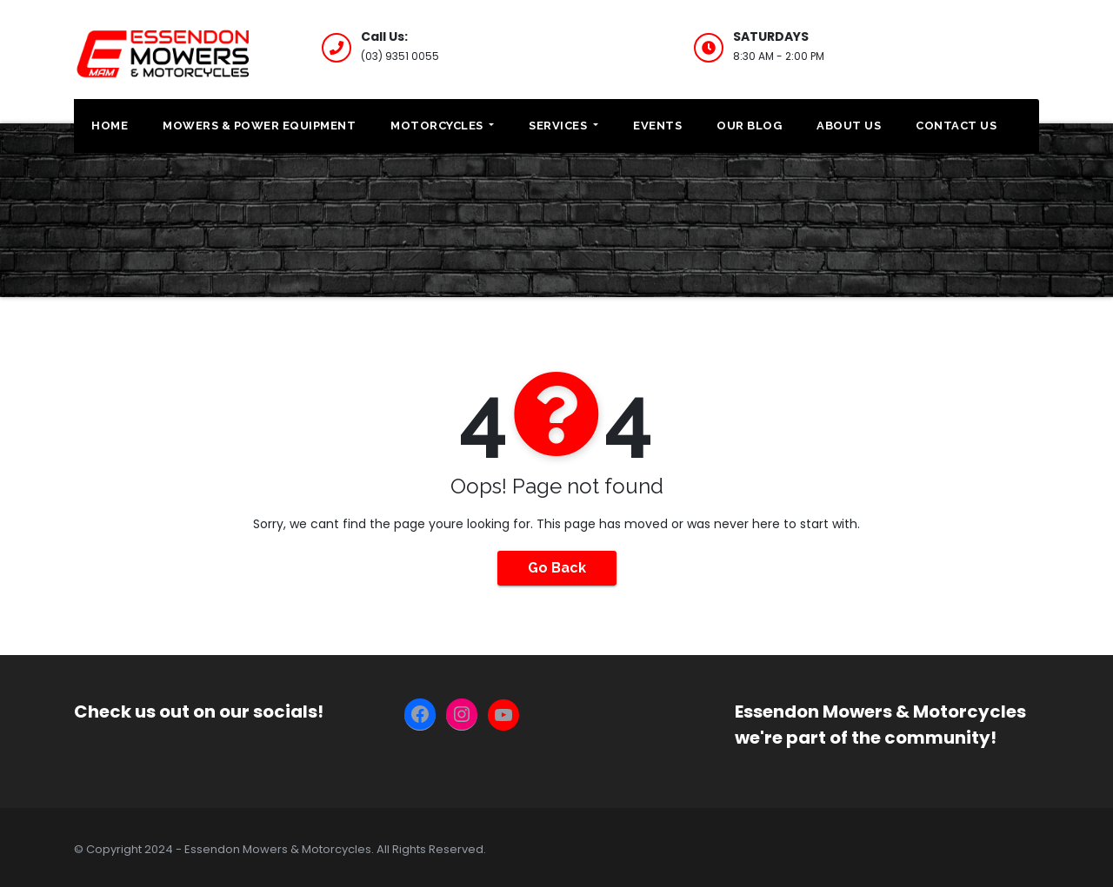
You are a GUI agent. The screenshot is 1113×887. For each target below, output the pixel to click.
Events (657, 125)
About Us (848, 125)
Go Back (557, 567)
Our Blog (749, 125)
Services (563, 125)
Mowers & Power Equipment (259, 125)
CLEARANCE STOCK (978, 45)
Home (109, 125)
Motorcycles (442, 125)
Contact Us (956, 125)
